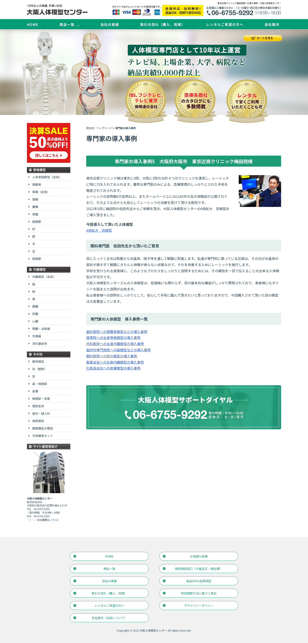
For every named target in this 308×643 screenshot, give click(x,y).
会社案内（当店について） (109, 618)
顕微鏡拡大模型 (42, 428)
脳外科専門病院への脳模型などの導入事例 (118, 349)
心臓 (35, 321)
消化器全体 (39, 343)
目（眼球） (39, 369)
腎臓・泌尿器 (41, 328)
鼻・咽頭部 (39, 384)
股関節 (36, 221)
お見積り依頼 (199, 556)
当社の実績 (109, 24)
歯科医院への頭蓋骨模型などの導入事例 (116, 331)
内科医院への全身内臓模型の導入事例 (115, 343)
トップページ (104, 128)
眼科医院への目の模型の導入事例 (111, 355)
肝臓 (35, 314)
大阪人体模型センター (153, 630)
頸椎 (35, 199)
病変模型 (38, 421)
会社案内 (272, 24)
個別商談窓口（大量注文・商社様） (198, 568)
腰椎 (35, 207)
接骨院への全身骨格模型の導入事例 (113, 337)
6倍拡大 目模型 (99, 230)
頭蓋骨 (36, 184)
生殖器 (36, 336)
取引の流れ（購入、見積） (162, 24)
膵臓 (35, 306)
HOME (32, 24)
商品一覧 (67, 24)
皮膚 (35, 391)
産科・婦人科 (41, 413)
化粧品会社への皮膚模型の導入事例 (113, 368)
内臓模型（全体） (44, 277)
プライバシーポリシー (199, 605)
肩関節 (36, 259)
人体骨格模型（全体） (47, 177)
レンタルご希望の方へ (224, 24)
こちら (53, 520)
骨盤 (35, 214)
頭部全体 (38, 406)
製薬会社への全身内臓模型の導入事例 (115, 362)
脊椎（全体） (41, 192)
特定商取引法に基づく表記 (198, 593)
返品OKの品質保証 (198, 581)
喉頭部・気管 (41, 398)
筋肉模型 (38, 361)
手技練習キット (42, 436)
